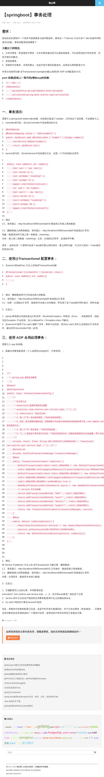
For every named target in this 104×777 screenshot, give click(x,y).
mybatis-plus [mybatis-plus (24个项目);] (11, 732)
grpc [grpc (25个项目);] (57, 726)
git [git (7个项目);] (36, 727)
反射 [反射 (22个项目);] (91, 737)
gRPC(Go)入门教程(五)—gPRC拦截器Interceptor (25, 678)
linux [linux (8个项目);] (75, 727)
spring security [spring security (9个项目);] (67, 738)
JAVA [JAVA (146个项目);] (69, 726)
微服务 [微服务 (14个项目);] (13, 743)
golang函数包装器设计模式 (15, 674)
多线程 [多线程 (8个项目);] (96, 738)
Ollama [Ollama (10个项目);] (37, 733)
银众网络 (9, 770)
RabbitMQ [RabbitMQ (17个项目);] (82, 733)
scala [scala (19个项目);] (7, 737)
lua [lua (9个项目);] (79, 727)
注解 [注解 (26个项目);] (18, 743)
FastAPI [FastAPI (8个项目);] (20, 727)
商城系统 (16, 770)
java (19, 23)
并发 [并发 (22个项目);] (6, 743)
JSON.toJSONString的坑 (15, 683)
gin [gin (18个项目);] (33, 727)
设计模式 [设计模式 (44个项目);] (28, 743)
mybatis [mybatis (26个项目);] (94, 726)
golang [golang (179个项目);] (43, 726)
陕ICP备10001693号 (13, 774)
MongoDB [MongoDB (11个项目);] (85, 727)
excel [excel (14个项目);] (14, 727)
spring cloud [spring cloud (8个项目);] (38, 738)
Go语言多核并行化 (12, 688)
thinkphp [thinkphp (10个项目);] (76, 738)
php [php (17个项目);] (45, 733)
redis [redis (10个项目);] (89, 733)
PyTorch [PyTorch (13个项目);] (73, 733)
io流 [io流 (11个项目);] (62, 727)
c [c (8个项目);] (4, 727)
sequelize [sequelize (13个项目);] (14, 738)
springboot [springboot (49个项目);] (26, 737)
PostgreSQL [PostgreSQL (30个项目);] (55, 732)
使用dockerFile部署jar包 (14, 669)
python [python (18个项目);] (66, 733)
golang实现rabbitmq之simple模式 (18, 706)
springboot (8, 620)
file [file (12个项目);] (24, 727)
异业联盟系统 (36, 770)
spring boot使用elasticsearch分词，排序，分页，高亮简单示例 (31, 697)
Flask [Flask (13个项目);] (28, 727)
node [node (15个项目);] (31, 733)
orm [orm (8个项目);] (41, 733)
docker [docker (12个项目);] (8, 727)
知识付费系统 (25, 770)
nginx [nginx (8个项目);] (27, 733)
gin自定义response (12, 692)
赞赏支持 (13, 638)
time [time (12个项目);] (82, 738)
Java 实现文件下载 (12, 701)
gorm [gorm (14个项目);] (52, 727)
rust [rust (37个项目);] (94, 732)
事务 (15, 620)
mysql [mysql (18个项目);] (21, 733)
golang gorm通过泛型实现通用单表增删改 (22, 665)
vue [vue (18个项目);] (86, 738)
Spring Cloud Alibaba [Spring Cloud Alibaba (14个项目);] (51, 738)
